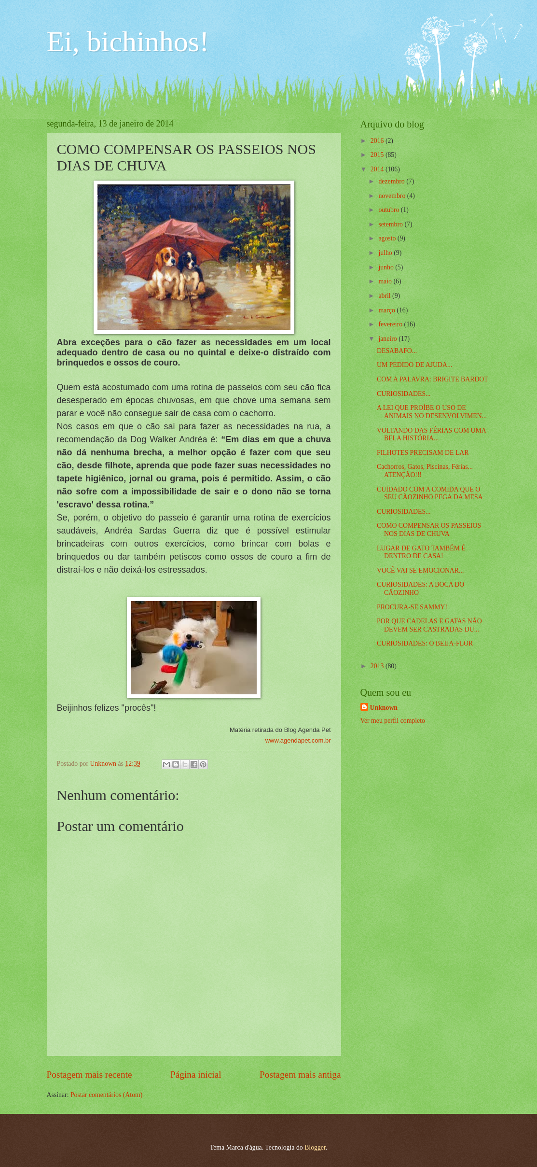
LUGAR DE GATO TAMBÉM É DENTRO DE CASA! (421, 552)
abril (385, 295)
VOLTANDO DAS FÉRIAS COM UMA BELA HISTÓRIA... (431, 434)
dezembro (392, 181)
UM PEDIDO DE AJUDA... (414, 364)
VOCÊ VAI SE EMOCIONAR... (420, 570)
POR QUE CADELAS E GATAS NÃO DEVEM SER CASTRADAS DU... (429, 625)
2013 (378, 666)
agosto (387, 238)
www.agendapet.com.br (298, 740)
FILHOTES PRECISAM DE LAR (423, 452)
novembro (392, 195)
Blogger (315, 1147)
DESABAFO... (397, 350)
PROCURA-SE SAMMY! (412, 607)
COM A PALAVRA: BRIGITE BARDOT (432, 379)
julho (386, 252)
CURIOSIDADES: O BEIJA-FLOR (425, 643)
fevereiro (391, 324)
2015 (378, 154)
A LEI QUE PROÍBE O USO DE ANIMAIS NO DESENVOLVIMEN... (432, 412)
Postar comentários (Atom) (106, 1094)
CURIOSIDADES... (404, 393)
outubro (389, 209)
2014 (378, 169)
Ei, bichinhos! (128, 41)
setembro (391, 224)
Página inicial (195, 1074)
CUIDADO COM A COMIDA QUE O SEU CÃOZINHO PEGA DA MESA (430, 493)
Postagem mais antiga (300, 1074)
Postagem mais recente (89, 1074)
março (387, 310)
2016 (378, 140)
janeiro (388, 338)
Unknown (384, 707)
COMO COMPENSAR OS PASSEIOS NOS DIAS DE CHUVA (429, 529)
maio (385, 281)
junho (386, 267)
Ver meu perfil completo (392, 720)
